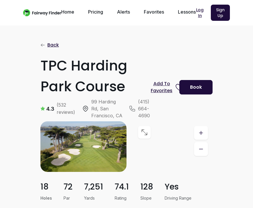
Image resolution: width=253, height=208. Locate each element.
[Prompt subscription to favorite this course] (163, 87)
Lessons (187, 12)
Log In (200, 12)
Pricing (95, 12)
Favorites (154, 12)
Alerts (123, 12)
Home (67, 12)
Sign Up (220, 12)
